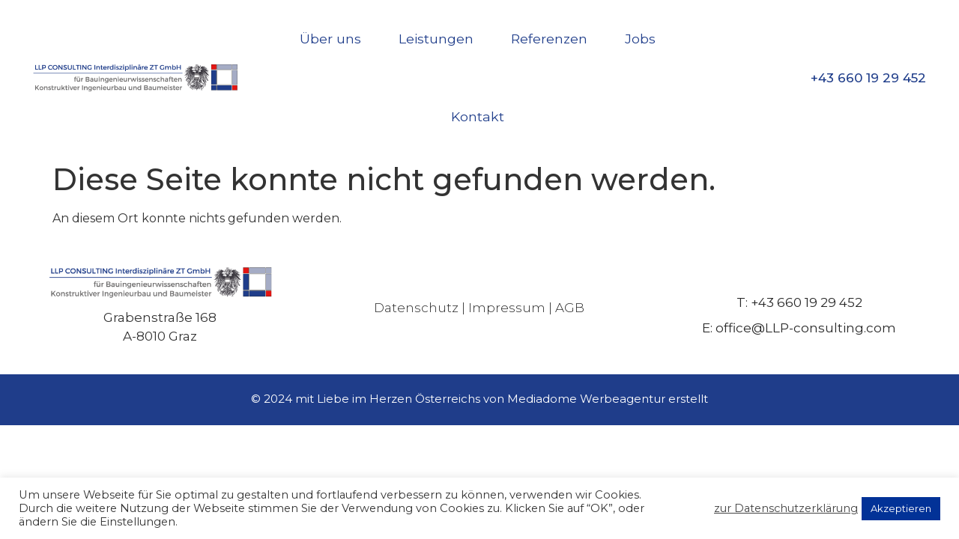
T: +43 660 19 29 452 (799, 302)
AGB (569, 307)
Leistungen (436, 38)
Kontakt (477, 116)
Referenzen (549, 38)
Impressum (506, 307)
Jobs (640, 38)
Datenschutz (416, 307)
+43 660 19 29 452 (868, 77)
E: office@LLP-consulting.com (799, 327)
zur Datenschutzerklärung (786, 508)
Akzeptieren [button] (901, 508)
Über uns (330, 38)
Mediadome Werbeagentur (586, 399)
